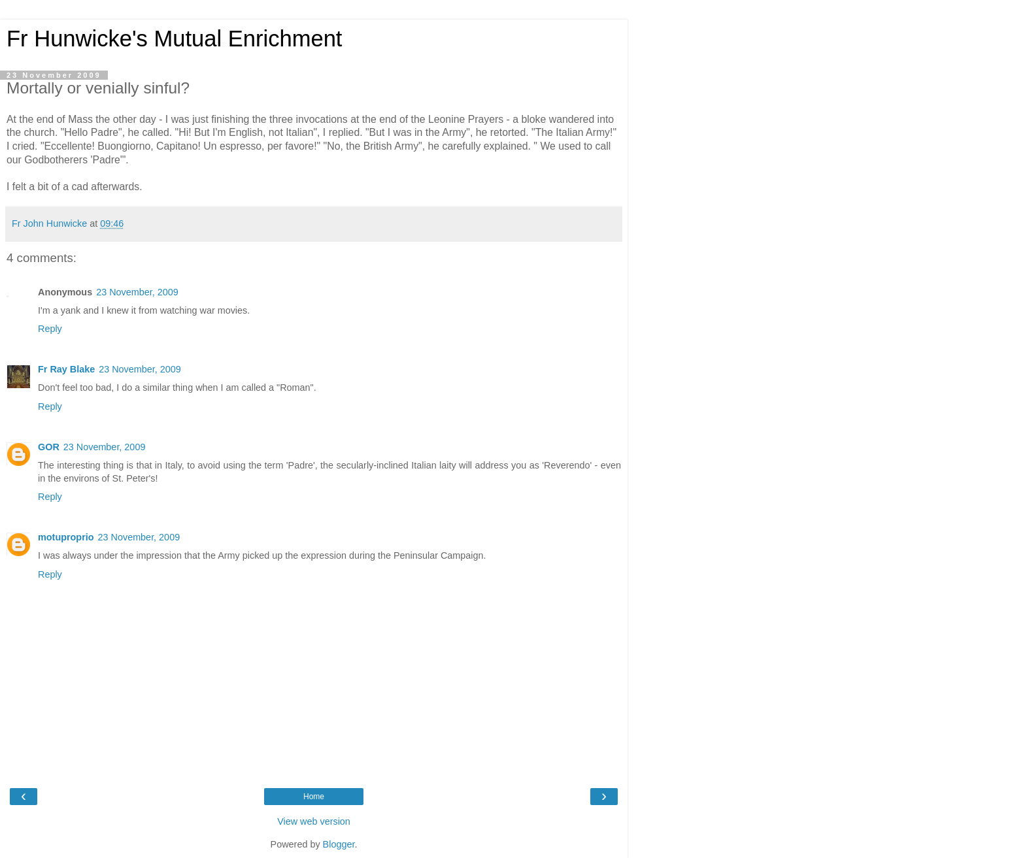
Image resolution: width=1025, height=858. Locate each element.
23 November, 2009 (137, 292)
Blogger (339, 844)
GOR (48, 447)
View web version (313, 821)
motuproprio (66, 537)
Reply (50, 328)
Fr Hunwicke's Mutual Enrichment (174, 38)
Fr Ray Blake (66, 369)
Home (313, 796)
